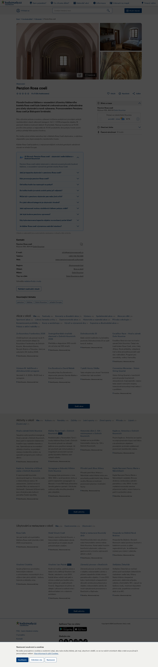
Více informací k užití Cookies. (46, 653)
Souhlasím (22, 660)
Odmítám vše (36, 660)
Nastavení (51, 660)
